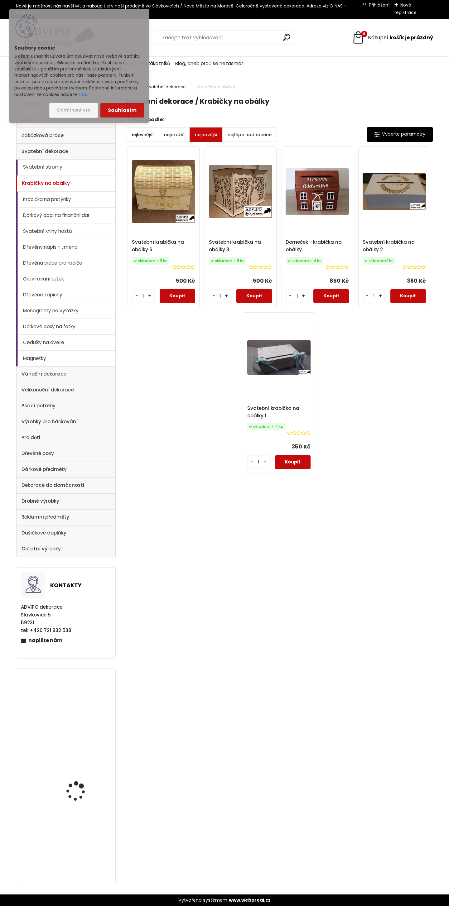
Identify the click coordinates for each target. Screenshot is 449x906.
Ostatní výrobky (41, 548)
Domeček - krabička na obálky (314, 246)
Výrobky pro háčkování (50, 421)
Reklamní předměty (45, 517)
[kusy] (143, 296)
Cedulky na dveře (43, 342)
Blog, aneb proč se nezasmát (209, 63)
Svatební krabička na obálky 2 (389, 246)
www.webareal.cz (250, 900)
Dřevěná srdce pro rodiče (52, 263)
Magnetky (34, 358)
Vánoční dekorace (44, 374)
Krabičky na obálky (46, 183)
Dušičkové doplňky (44, 533)
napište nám (45, 640)
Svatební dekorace (45, 151)
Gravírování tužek (43, 279)
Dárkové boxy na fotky (49, 326)
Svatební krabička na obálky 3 (235, 246)
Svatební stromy (42, 167)
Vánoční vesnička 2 (78, 696)
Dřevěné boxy (38, 453)
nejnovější (206, 135)
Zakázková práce (43, 135)
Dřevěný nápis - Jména (50, 247)
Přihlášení (379, 5)
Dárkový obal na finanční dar (56, 215)
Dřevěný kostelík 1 (76, 757)
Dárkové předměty (44, 469)
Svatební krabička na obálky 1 (273, 412)
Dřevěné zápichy (42, 294)
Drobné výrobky (40, 501)
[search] (286, 37)
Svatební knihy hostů (47, 231)
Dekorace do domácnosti (53, 485)
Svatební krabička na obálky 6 (158, 246)
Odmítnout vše (73, 110)
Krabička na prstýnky (47, 199)
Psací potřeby (39, 405)
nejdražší (174, 135)
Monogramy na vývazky (51, 310)
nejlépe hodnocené (250, 135)
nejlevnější (142, 135)
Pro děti (31, 437)
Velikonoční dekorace (48, 389)
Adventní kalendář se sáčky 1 (80, 852)
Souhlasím (122, 110)
